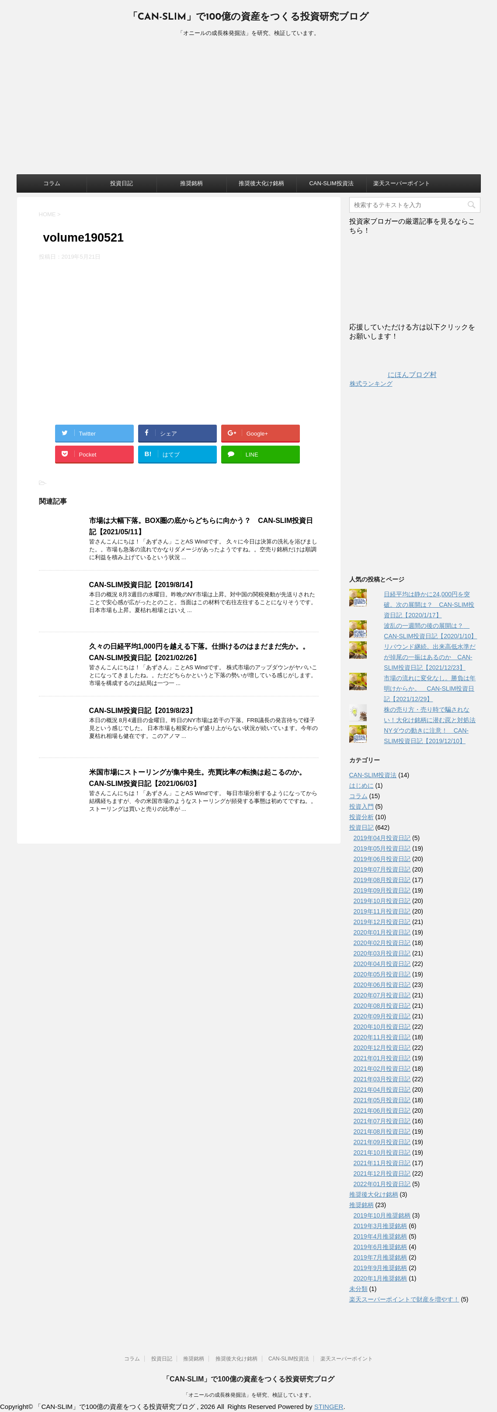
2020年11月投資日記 (382, 1037)
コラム (51, 183)
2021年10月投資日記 (382, 1152)
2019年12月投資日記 (382, 921)
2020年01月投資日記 (382, 932)
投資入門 (361, 806)
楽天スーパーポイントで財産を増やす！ (404, 1299)
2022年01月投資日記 (382, 1183)
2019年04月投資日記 (382, 837)
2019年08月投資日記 (382, 879)
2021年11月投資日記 (382, 1162)
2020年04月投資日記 (382, 963)
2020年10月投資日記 (382, 1026)
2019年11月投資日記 (382, 911)
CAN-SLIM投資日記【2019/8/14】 (142, 584)
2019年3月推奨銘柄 (380, 1225)
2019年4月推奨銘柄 (380, 1236)
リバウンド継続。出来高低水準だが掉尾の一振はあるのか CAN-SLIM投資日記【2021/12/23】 (430, 657)
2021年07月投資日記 (382, 1121)
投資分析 (361, 816)
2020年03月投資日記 (382, 953)
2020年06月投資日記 (382, 984)
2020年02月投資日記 (382, 942)
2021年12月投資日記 (382, 1173)
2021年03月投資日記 (382, 1079)
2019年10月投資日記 (382, 900)
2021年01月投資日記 (382, 1058)
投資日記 (121, 183)
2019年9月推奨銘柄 (380, 1267)
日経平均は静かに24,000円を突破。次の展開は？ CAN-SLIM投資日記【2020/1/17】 (429, 605)
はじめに (361, 785)
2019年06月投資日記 (382, 858)
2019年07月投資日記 (382, 869)
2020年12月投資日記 (382, 1047)
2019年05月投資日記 (382, 848)
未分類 (358, 1288)
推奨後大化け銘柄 (261, 183)
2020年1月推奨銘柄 (380, 1278)
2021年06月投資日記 (382, 1110)
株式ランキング (371, 383)
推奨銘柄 (191, 183)
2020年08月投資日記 (382, 1005)
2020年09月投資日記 (382, 1016)
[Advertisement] (248, 109)
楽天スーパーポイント (401, 183)
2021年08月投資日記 (382, 1131)
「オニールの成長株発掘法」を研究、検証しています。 (248, 1395)
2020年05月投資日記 (382, 974)
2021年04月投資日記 (382, 1089)
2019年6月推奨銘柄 (380, 1246)
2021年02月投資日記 (382, 1068)
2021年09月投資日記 (382, 1142)
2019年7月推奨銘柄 (380, 1257)
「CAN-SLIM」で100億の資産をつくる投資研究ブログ (248, 17)
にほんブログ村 (393, 374)
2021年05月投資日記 (382, 1100)
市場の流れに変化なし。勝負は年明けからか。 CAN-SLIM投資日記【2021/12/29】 (430, 689)
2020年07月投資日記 (382, 995)
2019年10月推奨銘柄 (382, 1215)
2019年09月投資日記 (382, 890)
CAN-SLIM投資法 (331, 183)
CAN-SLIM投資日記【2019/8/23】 (142, 710)
